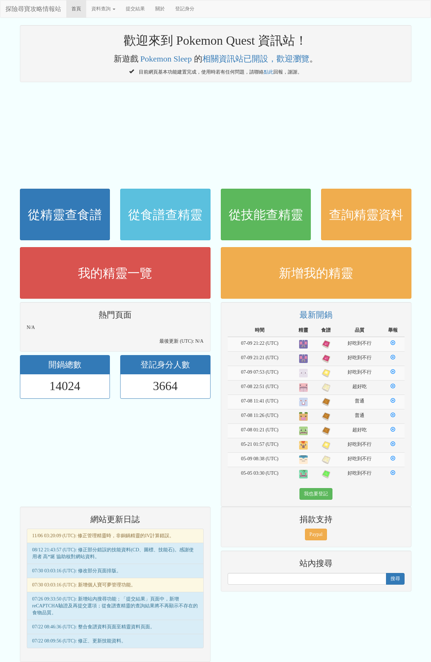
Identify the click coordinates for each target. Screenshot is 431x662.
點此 (268, 71)
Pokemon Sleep (166, 58)
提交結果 (135, 8)
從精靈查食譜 (65, 215)
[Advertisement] (215, 134)
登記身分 (184, 8)
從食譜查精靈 (165, 215)
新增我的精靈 (316, 273)
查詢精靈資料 (366, 215)
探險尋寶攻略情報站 (33, 8)
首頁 (76, 8)
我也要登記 (316, 493)
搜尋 (395, 578)
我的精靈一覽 (115, 273)
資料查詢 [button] (103, 8)
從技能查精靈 (266, 215)
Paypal (315, 534)
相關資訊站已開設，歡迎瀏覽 (255, 58)
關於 (160, 8)
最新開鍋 (315, 314)
